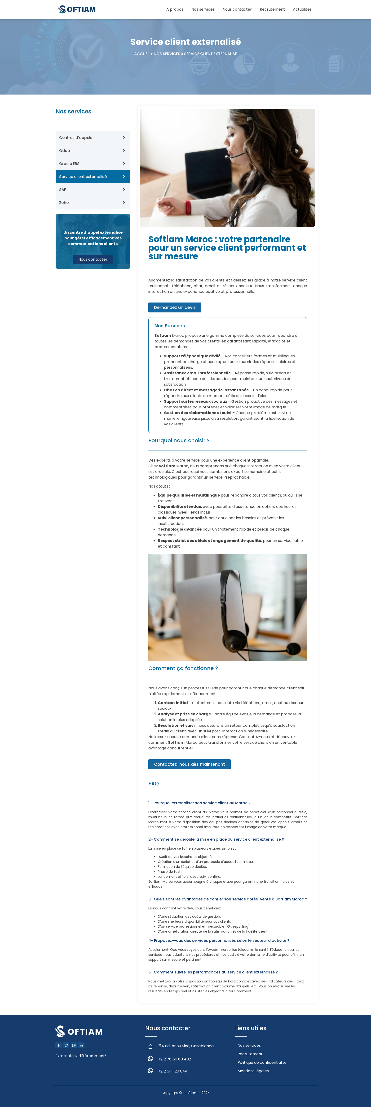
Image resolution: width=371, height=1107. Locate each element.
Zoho (64, 202)
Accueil (142, 53)
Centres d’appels (75, 137)
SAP (62, 189)
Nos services (203, 9)
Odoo (64, 150)
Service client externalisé (83, 176)
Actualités (302, 9)
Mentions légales (253, 1071)
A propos (174, 9)
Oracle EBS (69, 163)
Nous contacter (237, 9)
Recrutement (272, 9)
